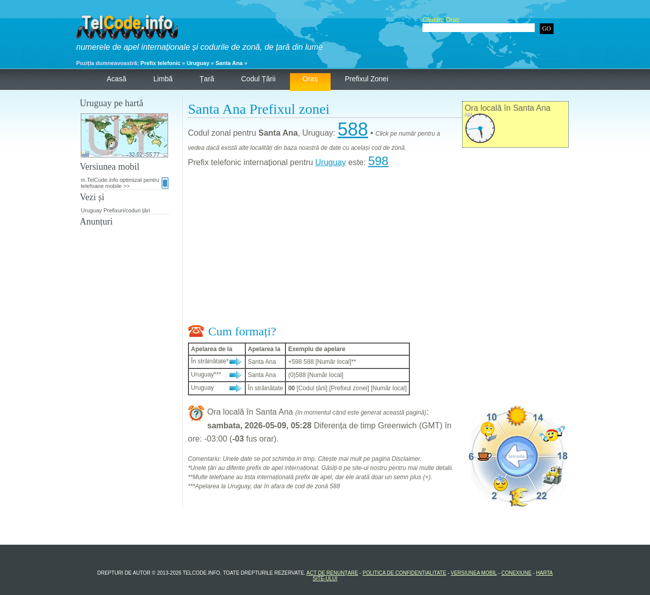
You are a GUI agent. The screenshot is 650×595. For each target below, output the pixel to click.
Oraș (310, 79)
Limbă (163, 79)
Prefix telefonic (161, 63)
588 (353, 129)
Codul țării (258, 79)
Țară (207, 79)
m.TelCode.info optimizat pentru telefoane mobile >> (125, 183)
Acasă (116, 79)
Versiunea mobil (474, 573)
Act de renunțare (333, 573)
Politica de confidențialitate (404, 573)
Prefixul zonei (366, 79)
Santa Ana (229, 63)
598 (378, 161)
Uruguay (198, 63)
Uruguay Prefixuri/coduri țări (115, 210)
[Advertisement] (378, 248)
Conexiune (516, 573)
